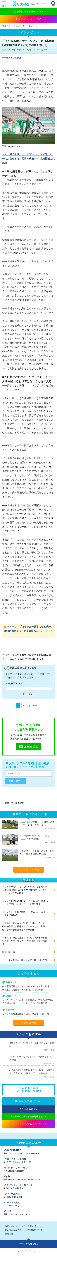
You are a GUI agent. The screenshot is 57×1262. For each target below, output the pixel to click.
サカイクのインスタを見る (28, 19)
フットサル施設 (28, 1204)
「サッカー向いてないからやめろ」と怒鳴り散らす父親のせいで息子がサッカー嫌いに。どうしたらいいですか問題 (24, 889)
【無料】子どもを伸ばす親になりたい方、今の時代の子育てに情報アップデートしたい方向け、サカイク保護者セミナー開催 (24, 926)
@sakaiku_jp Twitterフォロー (28, 1101)
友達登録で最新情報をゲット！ (28, 11)
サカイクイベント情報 (28, 1161)
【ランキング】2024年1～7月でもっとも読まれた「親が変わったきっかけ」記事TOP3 (25, 902)
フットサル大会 (28, 1196)
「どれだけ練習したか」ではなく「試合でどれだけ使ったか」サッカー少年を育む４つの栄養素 (24, 940)
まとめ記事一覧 (28, 1022)
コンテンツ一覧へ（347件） (34, 960)
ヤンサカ (28, 1213)
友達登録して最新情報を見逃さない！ (28, 1116)
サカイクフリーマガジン (28, 1169)
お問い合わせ (11, 1226)
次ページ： (28, 631)
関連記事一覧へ (9, 952)
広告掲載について (34, 1230)
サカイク (6, 26)
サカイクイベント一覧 (28, 869)
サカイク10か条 (13, 57)
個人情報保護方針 (13, 1230)
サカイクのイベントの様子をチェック (28, 1124)
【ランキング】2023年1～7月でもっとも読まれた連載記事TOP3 (25, 913)
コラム (16, 26)
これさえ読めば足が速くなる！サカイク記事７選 (25, 1013)
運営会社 (9, 1234)
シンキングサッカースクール (28, 1187)
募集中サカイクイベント (30, 814)
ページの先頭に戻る (28, 1244)
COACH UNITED (28, 1152)
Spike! (28, 1178)
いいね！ (28, 1109)
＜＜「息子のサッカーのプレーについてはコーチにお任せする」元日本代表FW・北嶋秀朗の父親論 (28, 158)
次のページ (34, 705)
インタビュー (28, 26)
